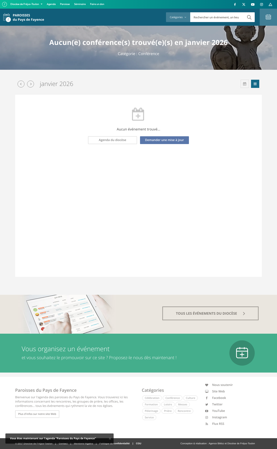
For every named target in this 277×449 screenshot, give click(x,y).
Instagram (216, 417)
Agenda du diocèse (112, 140)
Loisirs (168, 404)
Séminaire (80, 4)
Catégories (178, 17)
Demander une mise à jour (164, 140)
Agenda (51, 4)
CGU (138, 443)
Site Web (215, 391)
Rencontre (184, 411)
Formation (151, 404)
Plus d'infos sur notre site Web (37, 414)
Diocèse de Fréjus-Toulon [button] (25, 4)
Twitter (214, 404)
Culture (190, 398)
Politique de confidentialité (114, 443)
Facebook (215, 398)
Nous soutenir (219, 385)
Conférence (172, 398)
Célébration (152, 398)
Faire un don (97, 4)
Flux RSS (214, 424)
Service (149, 417)
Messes (182, 404)
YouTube (215, 411)
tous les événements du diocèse (210, 313)
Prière (168, 411)
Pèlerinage (151, 411)
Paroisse (65, 4)
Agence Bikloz (216, 443)
